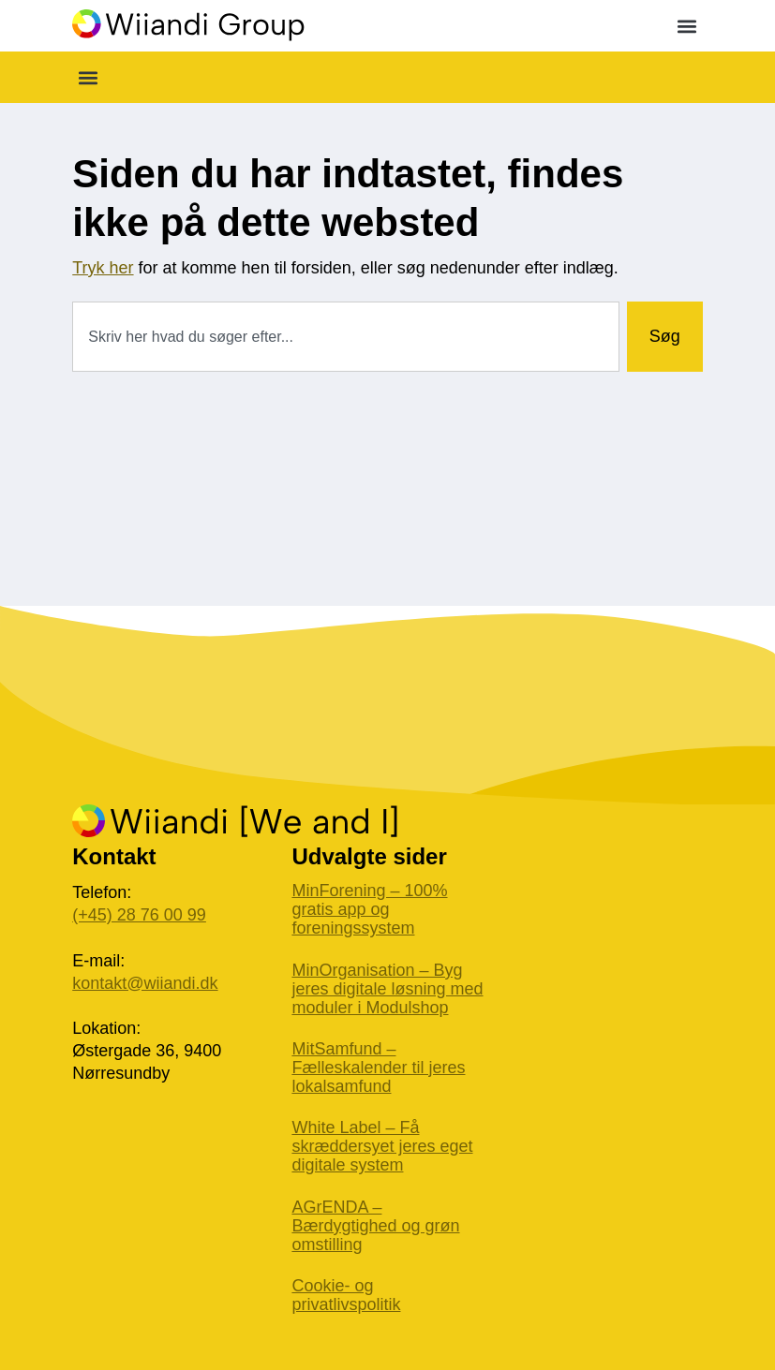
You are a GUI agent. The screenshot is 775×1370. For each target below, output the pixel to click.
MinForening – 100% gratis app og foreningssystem (369, 909)
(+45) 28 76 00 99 (139, 915)
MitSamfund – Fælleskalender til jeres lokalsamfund (378, 1067)
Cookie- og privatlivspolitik (345, 1295)
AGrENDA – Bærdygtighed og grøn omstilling (375, 1226)
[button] (687, 25)
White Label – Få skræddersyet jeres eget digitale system (381, 1146)
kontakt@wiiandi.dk (144, 983)
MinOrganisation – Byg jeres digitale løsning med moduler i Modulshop (387, 989)
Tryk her (102, 267)
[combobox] (345, 337)
